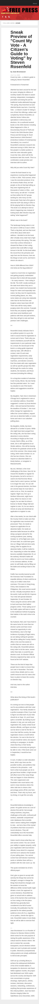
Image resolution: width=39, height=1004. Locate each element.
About (35, 3)
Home (18, 23)
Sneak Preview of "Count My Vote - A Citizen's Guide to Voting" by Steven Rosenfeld (21, 49)
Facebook (2, 16)
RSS (9, 16)
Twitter (5, 16)
